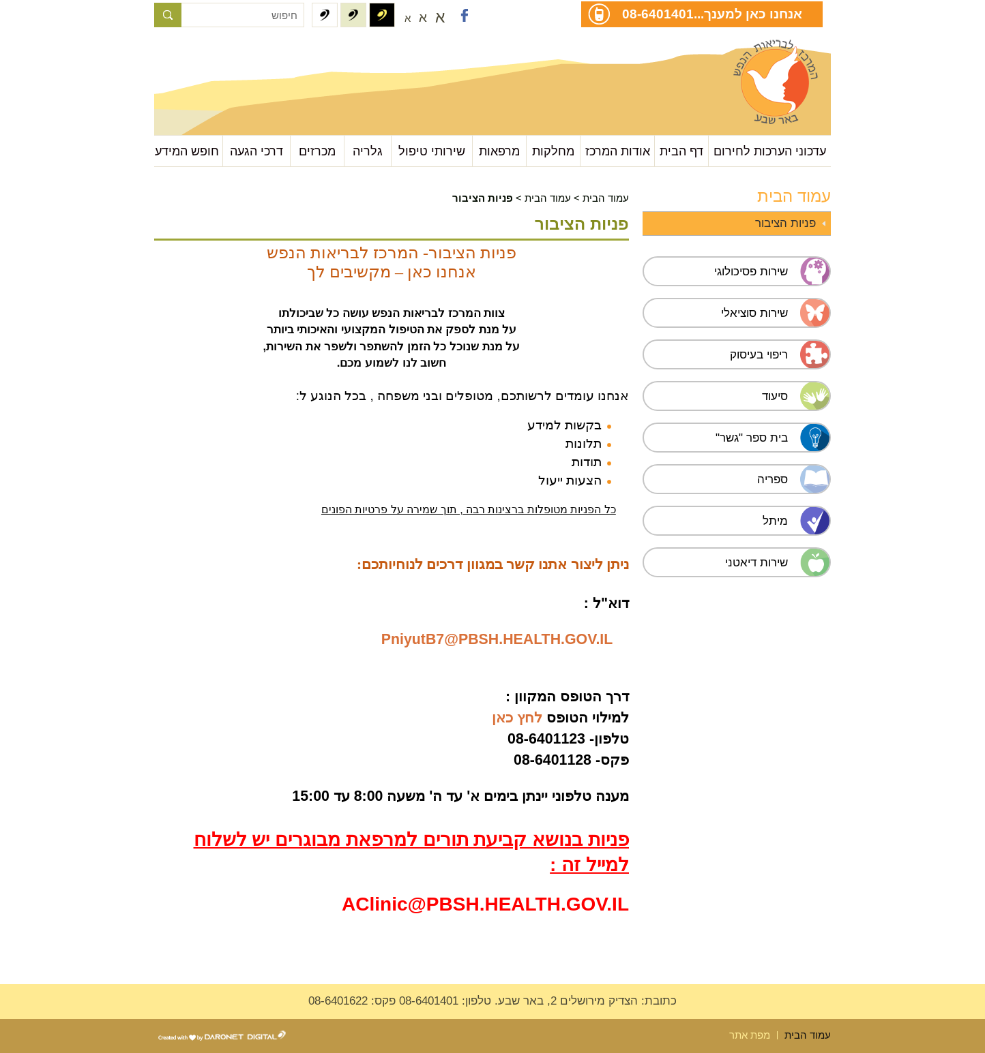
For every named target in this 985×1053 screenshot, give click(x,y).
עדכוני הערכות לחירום (770, 151)
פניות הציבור (785, 223)
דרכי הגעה (256, 151)
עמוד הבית (606, 198)
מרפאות (499, 151)
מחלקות (553, 151)
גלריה (368, 151)
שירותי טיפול (431, 151)
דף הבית (681, 151)
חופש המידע (187, 151)
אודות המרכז (617, 151)
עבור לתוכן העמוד (222, 54)
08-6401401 (658, 13)
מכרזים (317, 151)
